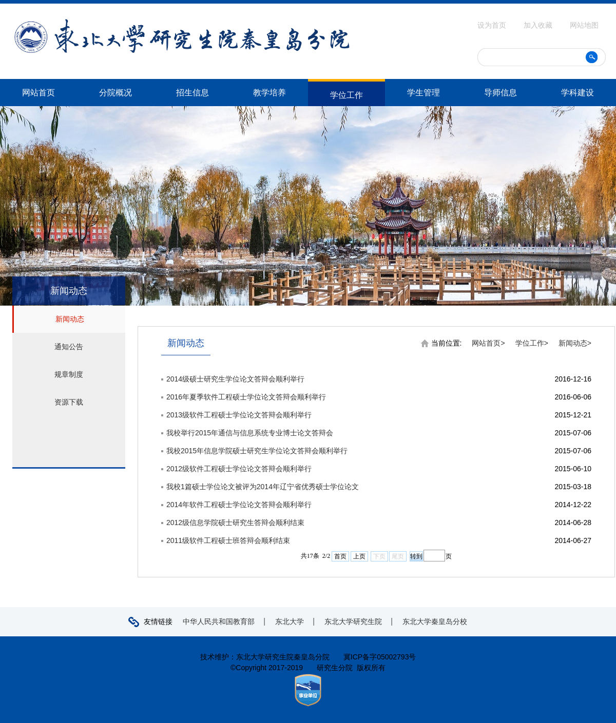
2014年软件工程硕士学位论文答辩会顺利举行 (239, 504)
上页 (359, 556)
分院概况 (115, 92)
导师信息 (500, 92)
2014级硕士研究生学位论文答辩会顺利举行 (235, 379)
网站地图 (584, 25)
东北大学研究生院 (353, 621)
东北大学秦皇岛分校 (434, 621)
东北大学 (289, 621)
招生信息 (192, 92)
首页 (340, 556)
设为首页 (492, 25)
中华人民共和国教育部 (219, 621)
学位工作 (346, 95)
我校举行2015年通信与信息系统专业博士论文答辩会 (249, 433)
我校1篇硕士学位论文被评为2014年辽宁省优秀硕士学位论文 (262, 487)
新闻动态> (575, 343)
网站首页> (488, 343)
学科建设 (577, 92)
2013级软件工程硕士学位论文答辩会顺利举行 (239, 415)
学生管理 (423, 92)
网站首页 (38, 92)
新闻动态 (69, 319)
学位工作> (531, 343)
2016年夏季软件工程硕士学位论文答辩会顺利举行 (246, 397)
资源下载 (68, 402)
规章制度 (68, 374)
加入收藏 (539, 25)
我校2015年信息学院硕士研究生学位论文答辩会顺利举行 (257, 451)
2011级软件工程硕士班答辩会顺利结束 (228, 540)
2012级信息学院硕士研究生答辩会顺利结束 (235, 522)
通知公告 (68, 347)
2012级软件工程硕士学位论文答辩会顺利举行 (239, 469)
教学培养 (269, 92)
